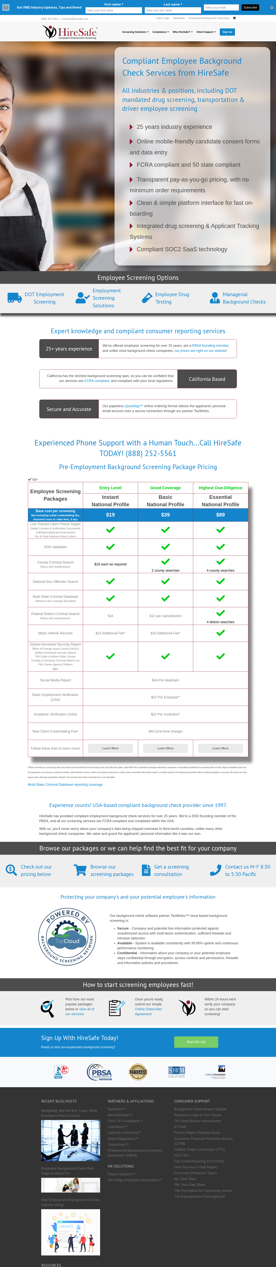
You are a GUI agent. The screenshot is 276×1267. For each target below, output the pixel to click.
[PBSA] (99, 1072)
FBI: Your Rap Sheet (189, 1185)
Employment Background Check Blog (209, 18)
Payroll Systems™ (122, 1174)
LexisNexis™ (118, 1127)
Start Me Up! (196, 1042)
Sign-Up (227, 32)
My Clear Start (185, 1179)
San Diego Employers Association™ (135, 1180)
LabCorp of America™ (124, 1133)
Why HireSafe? (181, 32)
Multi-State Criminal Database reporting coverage (65, 784)
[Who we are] (138, 1072)
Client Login (162, 18)
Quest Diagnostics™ (123, 1139)
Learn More (110, 748)
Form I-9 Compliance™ (125, 1121)
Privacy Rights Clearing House (197, 1133)
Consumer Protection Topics (195, 1173)
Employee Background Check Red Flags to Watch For (67, 1171)
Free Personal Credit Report (195, 1167)
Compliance (160, 32)
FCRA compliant (96, 381)
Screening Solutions (134, 32)
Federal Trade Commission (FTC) (199, 1149)
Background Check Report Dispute (200, 1109)
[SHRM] (176, 1072)
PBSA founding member (210, 345)
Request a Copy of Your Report (197, 1115)
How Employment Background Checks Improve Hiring (70, 1202)
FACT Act (181, 1155)
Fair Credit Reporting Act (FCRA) (199, 1161)
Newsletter (179, 18)
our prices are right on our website (200, 351)
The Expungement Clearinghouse (199, 1196)
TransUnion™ (118, 1144)
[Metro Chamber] (215, 1072)
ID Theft (180, 1127)
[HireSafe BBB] (60, 1072)
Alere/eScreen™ (120, 1115)
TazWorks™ (117, 1109)
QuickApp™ (134, 406)
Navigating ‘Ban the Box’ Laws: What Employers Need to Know (69, 1113)
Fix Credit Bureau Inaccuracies (197, 1121)
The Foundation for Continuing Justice (203, 1191)
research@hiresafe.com (75, 18)
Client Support (205, 32)
